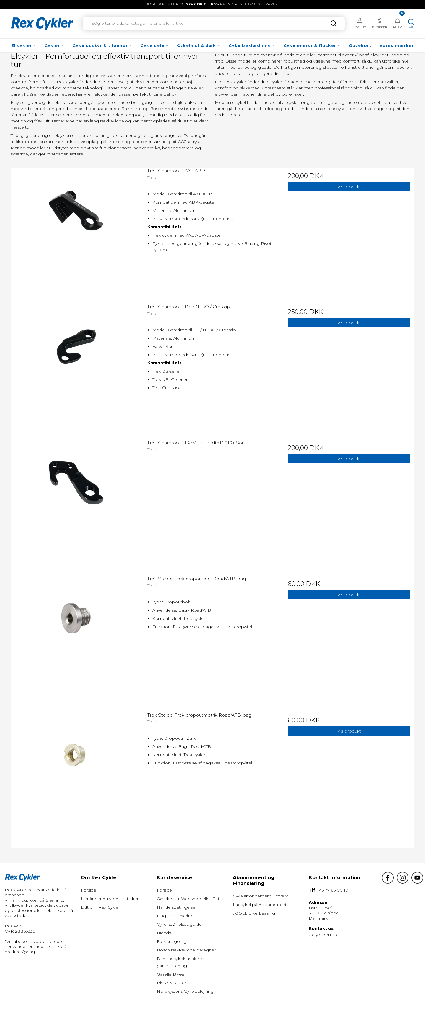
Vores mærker (397, 45)
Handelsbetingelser (177, 907)
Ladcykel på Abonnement (260, 904)
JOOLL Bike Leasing (254, 913)
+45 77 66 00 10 (332, 890)
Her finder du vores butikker (109, 898)
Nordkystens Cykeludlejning (185, 991)
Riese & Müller (171, 982)
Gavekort (360, 45)
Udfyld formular (324, 934)
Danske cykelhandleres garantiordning (180, 962)
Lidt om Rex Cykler (100, 907)
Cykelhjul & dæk (199, 45)
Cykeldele (154, 45)
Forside (88, 890)
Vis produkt (349, 186)
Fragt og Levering (175, 915)
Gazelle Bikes (170, 974)
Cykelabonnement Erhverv (260, 896)
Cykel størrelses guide (179, 924)
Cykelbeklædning (252, 45)
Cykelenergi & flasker (312, 45)
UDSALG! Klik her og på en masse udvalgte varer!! (212, 4)
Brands (164, 933)
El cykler (24, 45)
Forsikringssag (172, 941)
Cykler (55, 45)
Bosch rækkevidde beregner (186, 950)
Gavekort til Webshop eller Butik (190, 898)
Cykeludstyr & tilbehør (103, 45)
